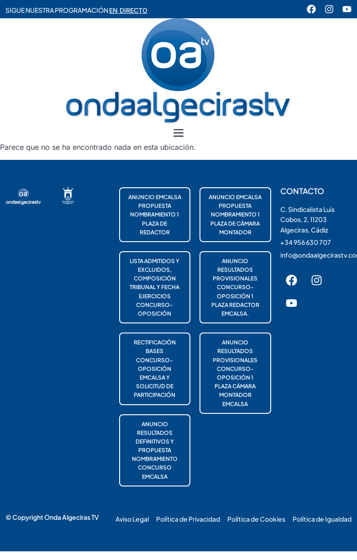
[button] (178, 133)
